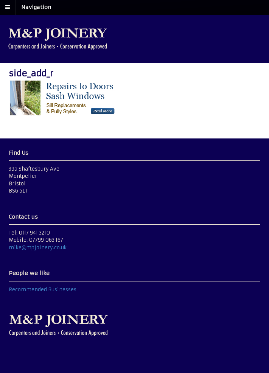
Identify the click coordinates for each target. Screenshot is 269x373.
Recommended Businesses (42, 289)
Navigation (36, 7)
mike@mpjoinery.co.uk (38, 247)
